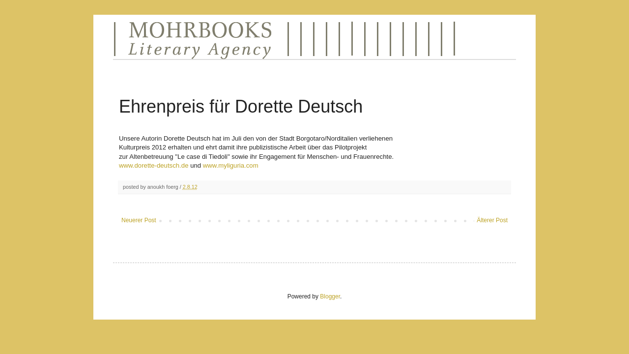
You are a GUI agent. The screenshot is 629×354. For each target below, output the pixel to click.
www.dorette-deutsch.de (154, 165)
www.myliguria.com (230, 165)
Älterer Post (492, 220)
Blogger (330, 296)
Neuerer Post (138, 220)
